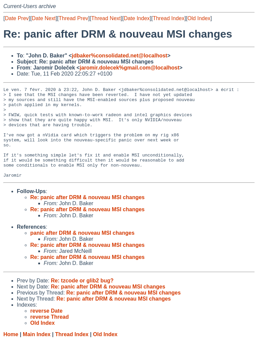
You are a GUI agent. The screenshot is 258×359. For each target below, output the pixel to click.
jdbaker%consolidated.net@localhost (119, 55)
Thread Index (168, 18)
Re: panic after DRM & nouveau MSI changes (87, 215)
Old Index (198, 18)
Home (10, 352)
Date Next (43, 18)
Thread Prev (73, 18)
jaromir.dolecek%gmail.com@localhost (129, 68)
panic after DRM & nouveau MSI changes (82, 251)
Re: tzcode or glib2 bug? (82, 299)
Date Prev (17, 18)
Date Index (136, 18)
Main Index (37, 352)
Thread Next (106, 18)
